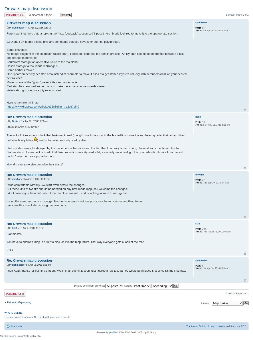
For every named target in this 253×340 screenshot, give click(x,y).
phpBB (112, 332)
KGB (14, 228)
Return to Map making (19, 302)
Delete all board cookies (212, 326)
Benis (15, 121)
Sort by (137, 285)
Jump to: (205, 303)
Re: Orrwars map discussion (29, 117)
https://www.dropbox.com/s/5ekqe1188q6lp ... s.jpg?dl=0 (43, 106)
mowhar (16, 179)
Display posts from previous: (98, 285)
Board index (17, 326)
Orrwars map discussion (28, 8)
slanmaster (18, 27)
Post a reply (15, 15)
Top (245, 110)
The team (191, 326)
